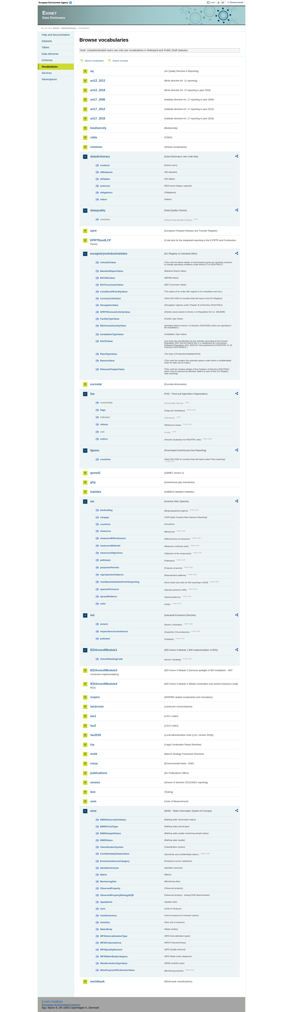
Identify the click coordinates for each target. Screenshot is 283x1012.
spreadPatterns (108, 596)
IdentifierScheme (109, 868)
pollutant (105, 638)
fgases (94, 450)
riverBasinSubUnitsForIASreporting (119, 581)
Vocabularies (50, 66)
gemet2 (95, 472)
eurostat (96, 384)
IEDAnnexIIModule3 (103, 670)
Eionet (56, 28)
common (96, 146)
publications (98, 773)
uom (93, 801)
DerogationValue (109, 305)
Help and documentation (56, 34)
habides (95, 491)
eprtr (93, 230)
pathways (105, 560)
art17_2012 (97, 109)
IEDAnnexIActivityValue (113, 325)
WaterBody (106, 929)
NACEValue (106, 341)
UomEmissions (108, 915)
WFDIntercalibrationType (113, 936)
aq (92, 71)
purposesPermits (109, 567)
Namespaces (49, 79)
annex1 (104, 624)
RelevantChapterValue (112, 369)
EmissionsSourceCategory (115, 861)
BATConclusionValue (111, 284)
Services (47, 73)
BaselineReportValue (111, 271)
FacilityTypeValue (109, 318)
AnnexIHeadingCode (111, 659)
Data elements (50, 53)
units (103, 603)
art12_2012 (97, 80)
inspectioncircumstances (114, 631)
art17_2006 (97, 99)
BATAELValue (107, 278)
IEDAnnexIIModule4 (103, 683)
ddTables (105, 179)
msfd (93, 753)
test (92, 791)
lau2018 (95, 735)
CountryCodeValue (110, 298)
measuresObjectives (111, 552)
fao (92, 393)
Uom (102, 908)
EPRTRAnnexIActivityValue (115, 312)
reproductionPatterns (112, 574)
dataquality (97, 210)
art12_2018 (97, 90)
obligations (106, 192)
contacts (105, 165)
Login (212, 2)
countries (105, 459)
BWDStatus (106, 840)
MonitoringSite (108, 881)
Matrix (103, 874)
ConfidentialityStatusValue (114, 853)
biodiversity (98, 128)
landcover (97, 706)
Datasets (47, 41)
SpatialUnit (106, 902)
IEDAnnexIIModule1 (103, 649)
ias (92, 501)
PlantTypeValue (108, 354)
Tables (45, 47)
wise (93, 810)
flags (103, 410)
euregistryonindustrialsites (108, 253)
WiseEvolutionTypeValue (113, 963)
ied (92, 615)
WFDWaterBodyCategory (114, 956)
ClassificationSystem (111, 847)
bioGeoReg (106, 510)
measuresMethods (110, 545)
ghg (92, 482)
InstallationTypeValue (112, 334)
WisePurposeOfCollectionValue (117, 970)
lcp (92, 744)
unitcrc (104, 439)
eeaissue (105, 185)
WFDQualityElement (111, 949)
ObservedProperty (110, 888)
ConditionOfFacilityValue (113, 291)
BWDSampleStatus (110, 833)
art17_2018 (97, 118)
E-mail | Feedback (52, 1001)
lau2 (93, 725)
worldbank (97, 981)
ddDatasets (106, 172)
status (103, 199)
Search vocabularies (94, 61)
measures (105, 531)
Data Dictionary (68, 28)
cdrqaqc (104, 517)
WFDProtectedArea (110, 942)
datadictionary (100, 156)
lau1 (93, 716)
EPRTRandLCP (100, 240)
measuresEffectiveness (113, 538)
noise (94, 763)
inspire (95, 697)
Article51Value (108, 262)
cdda (93, 137)
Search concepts (120, 61)
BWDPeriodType (109, 826)
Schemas (47, 60)
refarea (104, 424)
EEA (56, 2)
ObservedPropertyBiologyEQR (117, 895)
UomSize (105, 922)
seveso (95, 782)
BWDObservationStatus (113, 819)
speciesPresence (109, 589)
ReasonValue (107, 360)
